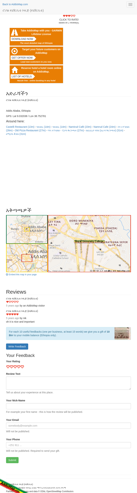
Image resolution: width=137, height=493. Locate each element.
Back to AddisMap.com (15, 4)
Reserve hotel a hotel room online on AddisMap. (41, 70)
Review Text (13, 373)
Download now (22, 39)
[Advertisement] (68, 170)
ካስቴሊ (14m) (44, 126)
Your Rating (13, 361)
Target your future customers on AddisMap (41, 51)
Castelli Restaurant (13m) (20, 126)
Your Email (12, 420)
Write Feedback (17, 346)
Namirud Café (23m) (80, 126)
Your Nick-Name (15, 400)
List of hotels (22, 76)
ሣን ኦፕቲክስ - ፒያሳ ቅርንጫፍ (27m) (66, 130)
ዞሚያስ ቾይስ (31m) (16, 134)
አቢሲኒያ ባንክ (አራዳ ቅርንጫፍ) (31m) (105, 130)
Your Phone (13, 439)
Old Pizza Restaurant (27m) (30, 130)
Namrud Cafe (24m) (104, 126)
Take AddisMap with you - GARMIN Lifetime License (41, 32)
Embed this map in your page (21, 274)
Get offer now (22, 57)
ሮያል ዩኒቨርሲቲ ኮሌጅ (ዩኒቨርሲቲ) (23, 10)
